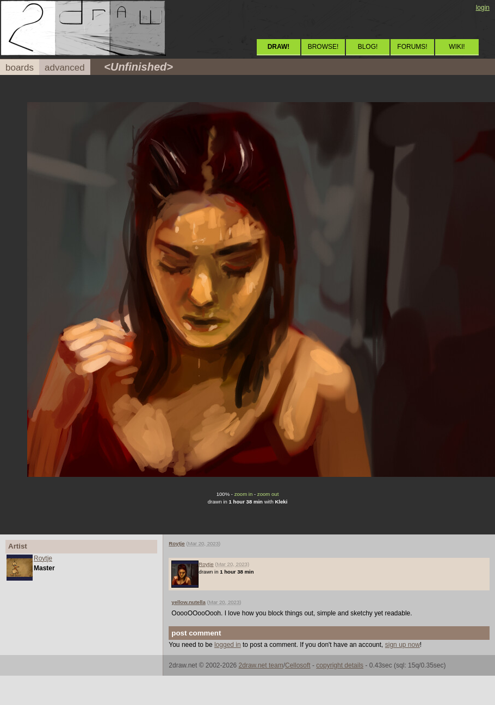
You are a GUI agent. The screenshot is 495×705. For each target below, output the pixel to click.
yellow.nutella (188, 602)
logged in (227, 645)
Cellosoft (298, 665)
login (483, 7)
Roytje (43, 558)
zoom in (243, 494)
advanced (65, 67)
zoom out (268, 494)
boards (19, 67)
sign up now (402, 645)
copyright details (339, 665)
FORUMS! (412, 47)
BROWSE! (323, 47)
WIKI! (457, 47)
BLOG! (368, 47)
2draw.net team (261, 665)
